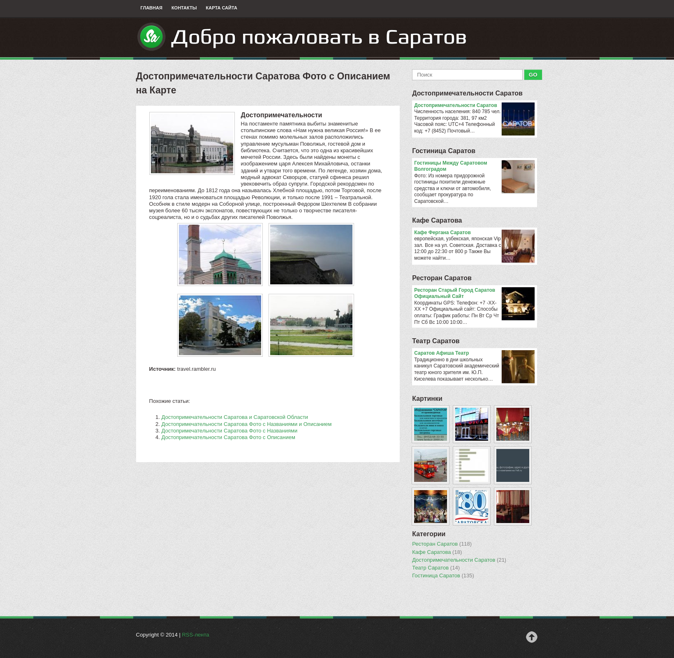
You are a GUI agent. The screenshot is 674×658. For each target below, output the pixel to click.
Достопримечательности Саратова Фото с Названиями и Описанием (247, 424)
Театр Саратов (435, 340)
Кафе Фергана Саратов (474, 233)
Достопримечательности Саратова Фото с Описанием (228, 437)
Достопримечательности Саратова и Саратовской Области (235, 417)
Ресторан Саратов (442, 277)
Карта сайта (221, 7)
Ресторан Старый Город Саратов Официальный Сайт (474, 293)
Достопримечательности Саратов (467, 93)
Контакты (184, 7)
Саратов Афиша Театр (474, 353)
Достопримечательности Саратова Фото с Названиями (230, 431)
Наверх (531, 637)
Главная (151, 7)
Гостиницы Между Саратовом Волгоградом (474, 166)
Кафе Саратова (437, 220)
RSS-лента (195, 635)
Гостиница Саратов (443, 150)
